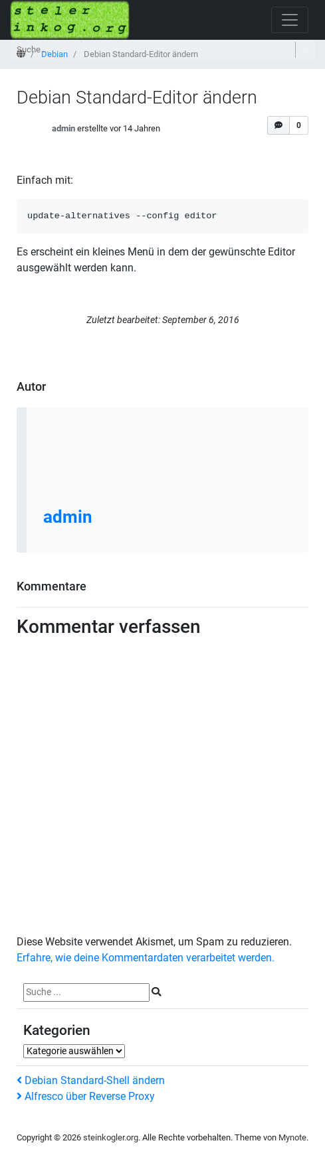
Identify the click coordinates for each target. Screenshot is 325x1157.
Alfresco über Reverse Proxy (86, 1096)
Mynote (292, 1137)
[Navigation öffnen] (289, 20)
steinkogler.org (110, 1137)
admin (63, 129)
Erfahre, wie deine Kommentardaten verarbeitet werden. (145, 957)
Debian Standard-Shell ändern (91, 1080)
